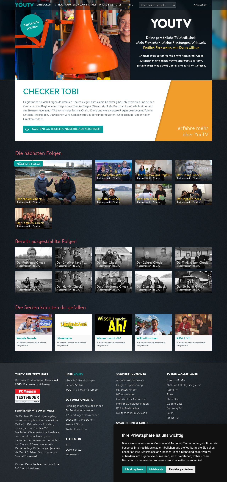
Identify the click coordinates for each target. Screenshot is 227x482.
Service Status (74, 385)
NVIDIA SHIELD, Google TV (184, 385)
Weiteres (110, 5)
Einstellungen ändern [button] (181, 469)
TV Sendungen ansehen (80, 410)
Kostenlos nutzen (76, 429)
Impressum (72, 454)
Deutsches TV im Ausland (131, 413)
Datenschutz (73, 449)
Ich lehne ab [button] (156, 469)
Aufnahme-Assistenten (130, 380)
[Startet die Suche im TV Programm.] (157, 5)
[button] (210, 5)
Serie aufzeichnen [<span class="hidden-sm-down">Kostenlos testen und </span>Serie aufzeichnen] (66, 129)
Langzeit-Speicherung (129, 385)
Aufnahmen (85, 5)
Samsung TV (174, 408)
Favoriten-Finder (126, 389)
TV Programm (62, 5)
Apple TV (172, 389)
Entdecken (44, 5)
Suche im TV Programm (80, 419)
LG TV (170, 413)
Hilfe (129, 5)
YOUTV (24, 5)
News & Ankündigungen (80, 380)
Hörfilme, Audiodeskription (132, 404)
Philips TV (172, 418)
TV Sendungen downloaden (82, 415)
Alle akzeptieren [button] (134, 469)
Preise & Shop (74, 424)
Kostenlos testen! (31, 25)
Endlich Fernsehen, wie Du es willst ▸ (171, 47)
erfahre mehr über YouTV (193, 131)
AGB (68, 445)
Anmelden (200, 5)
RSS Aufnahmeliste (127, 408)
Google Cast (174, 404)
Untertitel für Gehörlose (131, 399)
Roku (170, 394)
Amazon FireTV (176, 380)
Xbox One (173, 399)
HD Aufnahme (125, 394)
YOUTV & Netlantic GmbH (82, 389)
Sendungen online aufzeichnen (84, 406)
